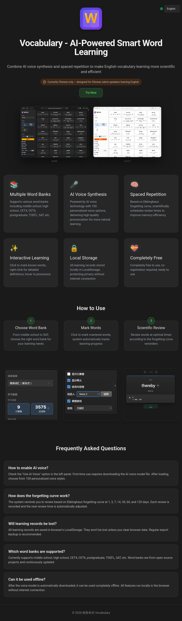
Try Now (90, 92)
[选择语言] (172, 8)
